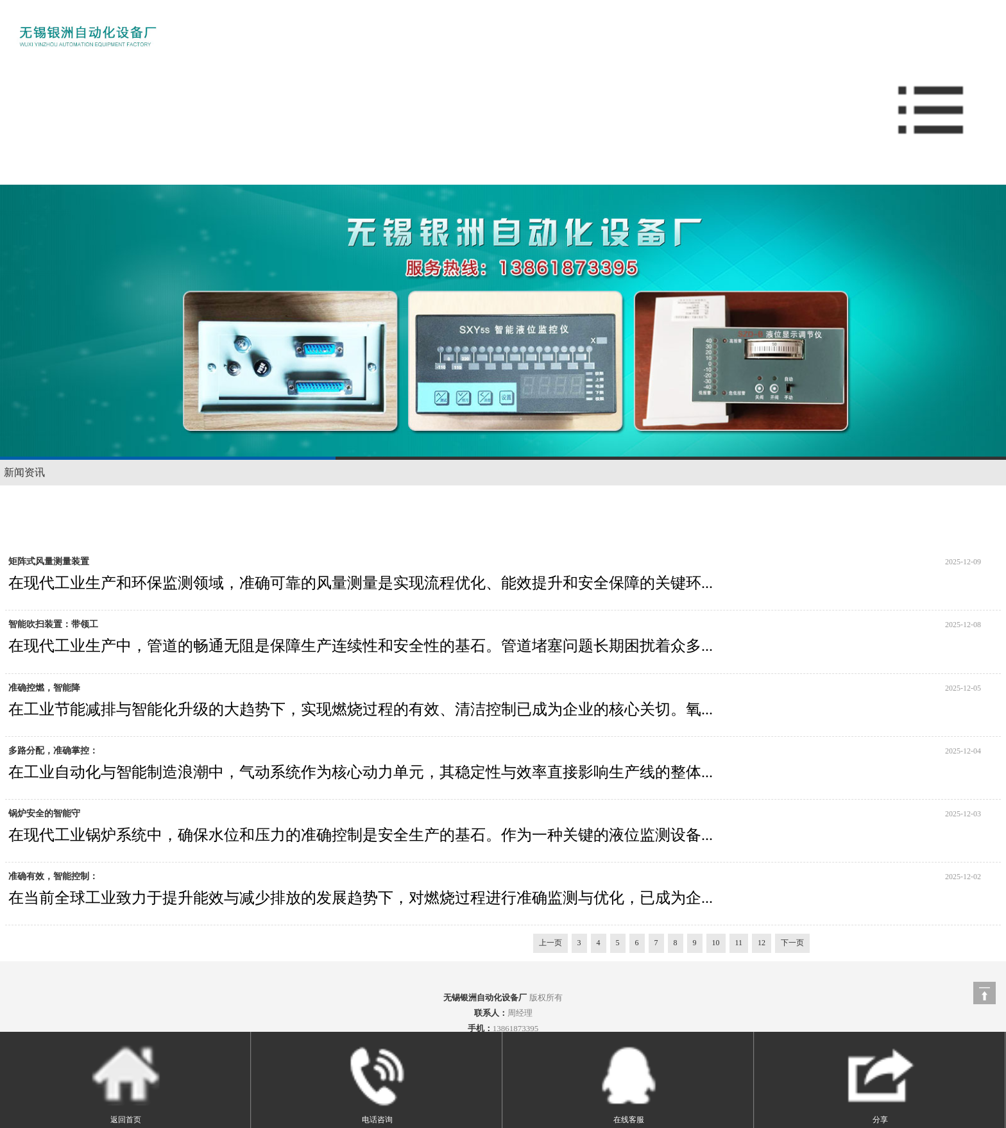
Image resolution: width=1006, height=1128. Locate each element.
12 (761, 942)
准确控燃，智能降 (44, 688)
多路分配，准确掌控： (53, 750)
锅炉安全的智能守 (44, 813)
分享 (880, 1082)
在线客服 (628, 1082)
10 (716, 942)
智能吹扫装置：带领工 (53, 624)
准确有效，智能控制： (53, 876)
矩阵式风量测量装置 (48, 561)
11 (739, 942)
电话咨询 (377, 1082)
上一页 (550, 942)
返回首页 (125, 1082)
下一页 (792, 942)
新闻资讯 (24, 472)
